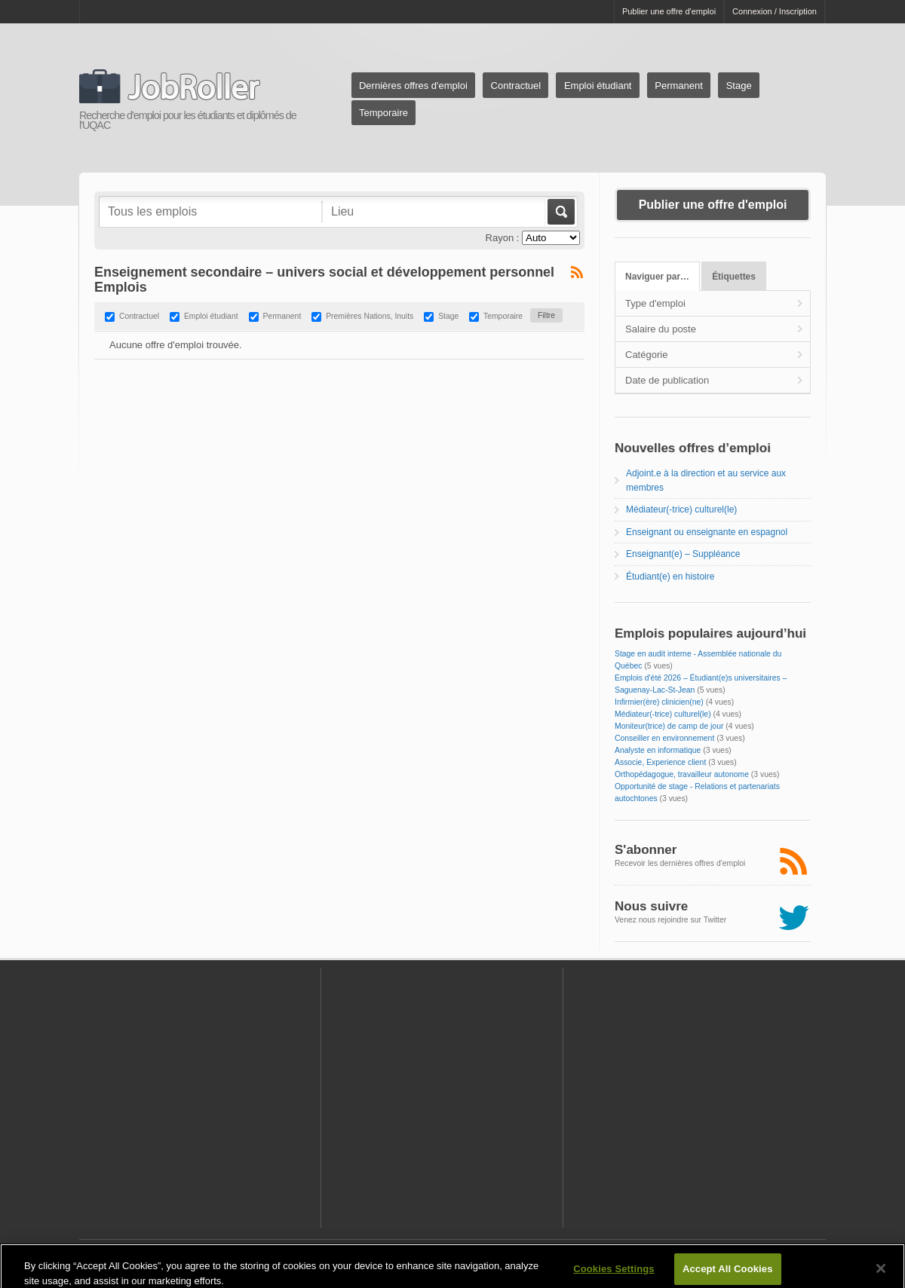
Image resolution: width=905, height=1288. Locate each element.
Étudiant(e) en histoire (670, 576)
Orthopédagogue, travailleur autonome (682, 774)
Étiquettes (734, 276)
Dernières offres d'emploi (413, 85)
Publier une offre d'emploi (669, 11)
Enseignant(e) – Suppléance (683, 554)
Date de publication (667, 380)
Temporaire (383, 112)
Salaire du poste (660, 329)
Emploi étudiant (598, 85)
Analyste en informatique (658, 750)
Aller (560, 212)
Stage (739, 85)
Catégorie (646, 354)
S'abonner (645, 850)
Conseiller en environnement (664, 738)
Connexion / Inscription (774, 11)
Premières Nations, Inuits (369, 317)
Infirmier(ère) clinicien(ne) (659, 702)
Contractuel (516, 85)
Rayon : (503, 237)
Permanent (679, 85)
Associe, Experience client (660, 762)
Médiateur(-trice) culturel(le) (681, 509)
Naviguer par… (657, 276)
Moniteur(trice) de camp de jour (669, 726)
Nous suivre (651, 906)
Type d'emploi (655, 303)
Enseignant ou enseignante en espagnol (706, 532)
